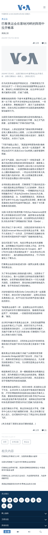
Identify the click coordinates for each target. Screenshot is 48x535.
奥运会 (5, 19)
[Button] (36, 43)
